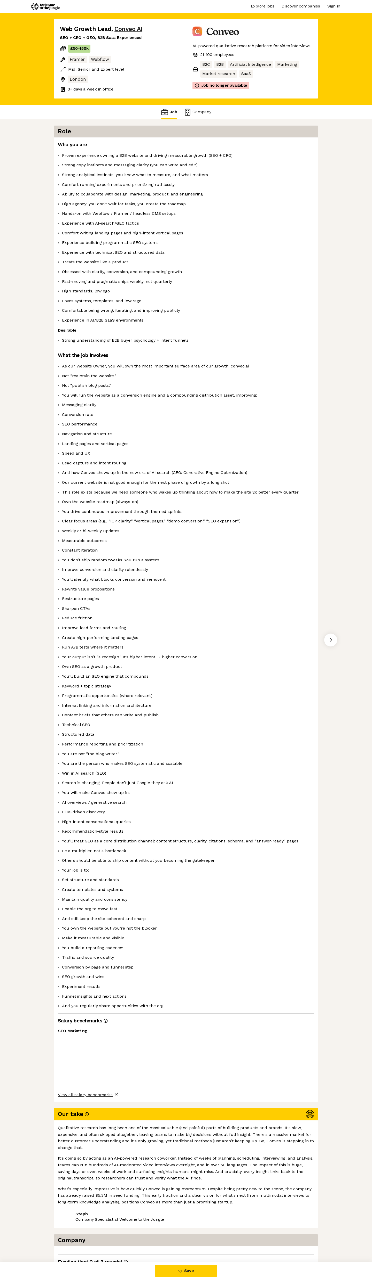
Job (169, 112)
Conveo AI (128, 29)
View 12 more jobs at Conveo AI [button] (127, 1239)
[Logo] (45, 6)
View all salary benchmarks (85, 1220)
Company (197, 112)
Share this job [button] (74, 1239)
